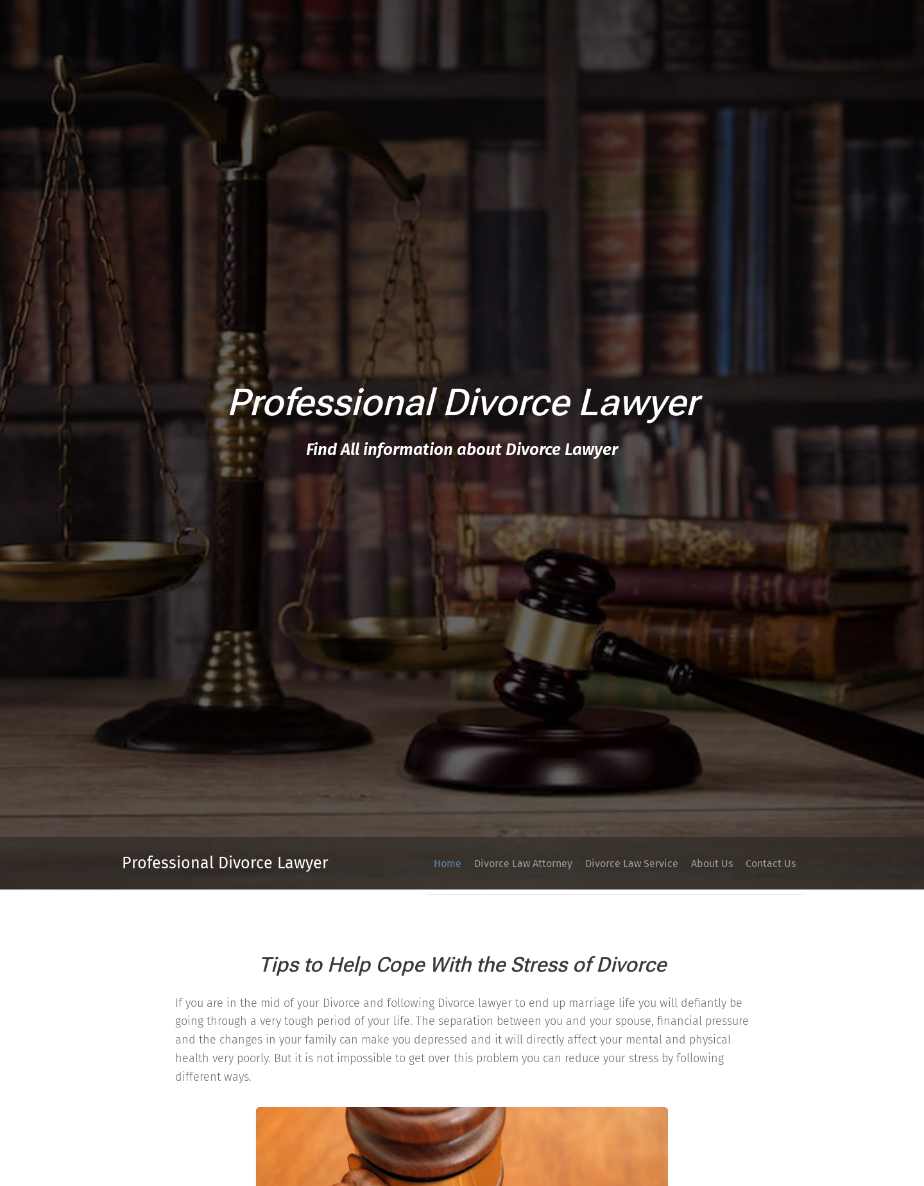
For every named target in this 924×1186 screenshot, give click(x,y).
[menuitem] (698, 863)
